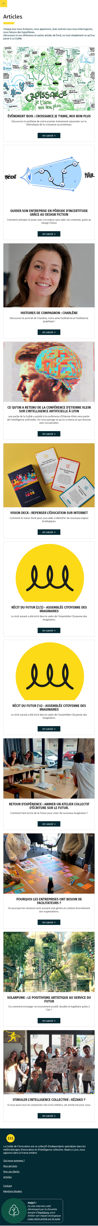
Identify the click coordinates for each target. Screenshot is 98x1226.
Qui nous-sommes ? (14, 1160)
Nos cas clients (11, 1171)
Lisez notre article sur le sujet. (44, 1218)
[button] (3, 3)
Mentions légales (12, 1191)
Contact (7, 1185)
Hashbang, (43, 1212)
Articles (7, 1177)
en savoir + (49, 135)
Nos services (10, 1166)
